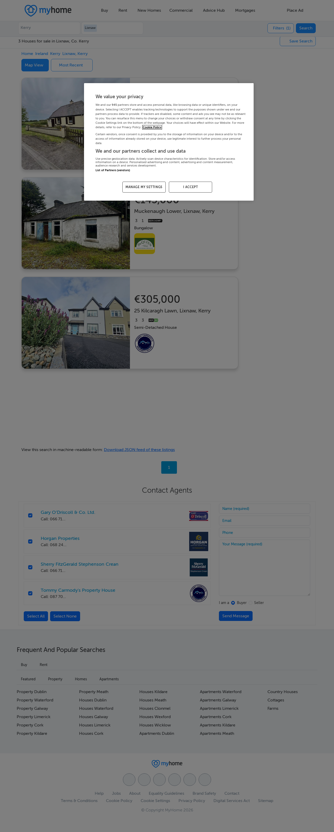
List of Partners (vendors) (113, 170)
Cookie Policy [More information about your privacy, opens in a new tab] (152, 127)
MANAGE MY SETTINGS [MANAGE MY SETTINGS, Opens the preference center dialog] (144, 187)
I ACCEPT (190, 187)
